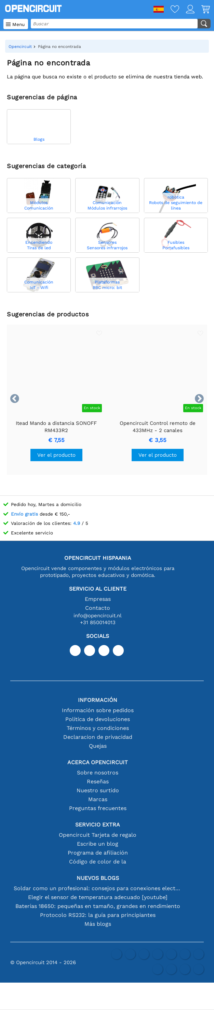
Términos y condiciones (98, 728)
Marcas (97, 799)
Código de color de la (97, 861)
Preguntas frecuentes (97, 808)
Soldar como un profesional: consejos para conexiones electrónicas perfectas (98, 888)
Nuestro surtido (98, 790)
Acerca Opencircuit (97, 762)
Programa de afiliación (98, 852)
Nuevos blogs (98, 878)
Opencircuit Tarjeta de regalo (97, 835)
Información (97, 700)
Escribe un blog (97, 844)
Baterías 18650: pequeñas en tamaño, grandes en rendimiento (97, 906)
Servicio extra (97, 824)
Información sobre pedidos (98, 710)
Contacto (97, 608)
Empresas (98, 599)
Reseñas (98, 781)
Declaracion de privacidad (97, 737)
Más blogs (97, 924)
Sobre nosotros (97, 772)
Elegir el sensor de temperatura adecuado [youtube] (98, 897)
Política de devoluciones (97, 719)
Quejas (98, 746)
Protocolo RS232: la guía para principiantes (98, 915)
